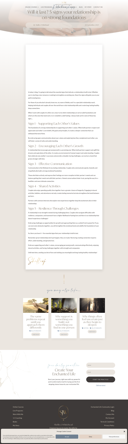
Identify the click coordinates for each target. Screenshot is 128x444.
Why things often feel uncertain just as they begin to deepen (92, 320)
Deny (90, 436)
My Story (16, 425)
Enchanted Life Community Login (102, 407)
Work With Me (18, 414)
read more (35, 334)
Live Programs (18, 411)
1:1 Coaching (17, 418)
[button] (124, 431)
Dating (86, 328)
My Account (110, 418)
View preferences (114, 436)
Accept (67, 436)
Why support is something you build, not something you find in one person (64, 322)
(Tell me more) (100, 385)
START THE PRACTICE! (101, 379)
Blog (112, 411)
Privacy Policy (109, 425)
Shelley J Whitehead (42, 25)
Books (15, 422)
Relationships (36, 331)
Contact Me (110, 414)
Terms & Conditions (107, 422)
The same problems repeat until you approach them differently (35, 322)
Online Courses (18, 407)
